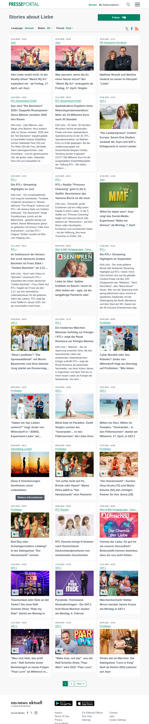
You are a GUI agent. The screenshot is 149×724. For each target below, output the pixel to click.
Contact (113, 719)
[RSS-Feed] (137, 29)
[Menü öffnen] (137, 4)
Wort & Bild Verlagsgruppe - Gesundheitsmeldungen (83, 253)
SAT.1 (103, 101)
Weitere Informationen (30, 504)
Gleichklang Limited (21, 457)
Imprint (58, 719)
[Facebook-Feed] (132, 29)
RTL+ (14, 180)
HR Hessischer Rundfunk (113, 43)
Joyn (13, 43)
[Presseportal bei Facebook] (26, 719)
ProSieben (105, 327)
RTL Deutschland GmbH (24, 101)
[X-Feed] (127, 29)
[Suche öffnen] (128, 4)
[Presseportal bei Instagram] (35, 719)
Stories (93, 5)
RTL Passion (62, 517)
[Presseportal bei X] (30, 719)
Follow (119, 18)
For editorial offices (92, 719)
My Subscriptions (109, 5)
